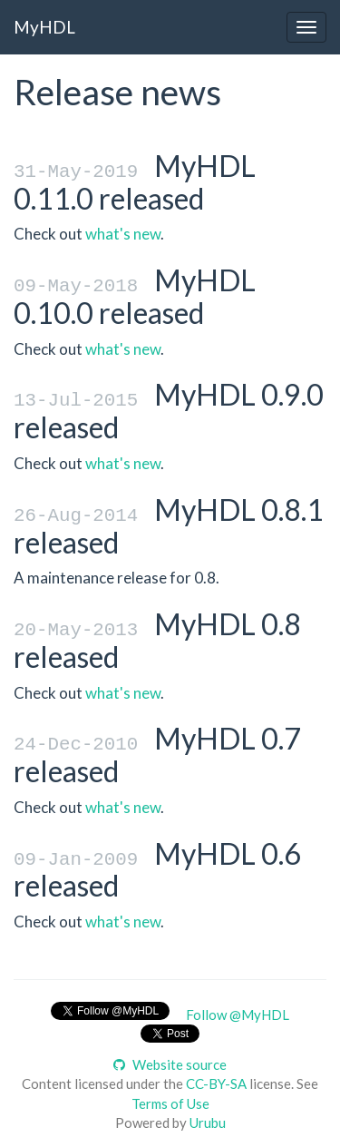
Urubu (207, 1119)
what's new (122, 233)
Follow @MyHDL (237, 1011)
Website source (170, 1060)
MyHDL (44, 26)
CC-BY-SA (216, 1080)
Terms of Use (170, 1099)
